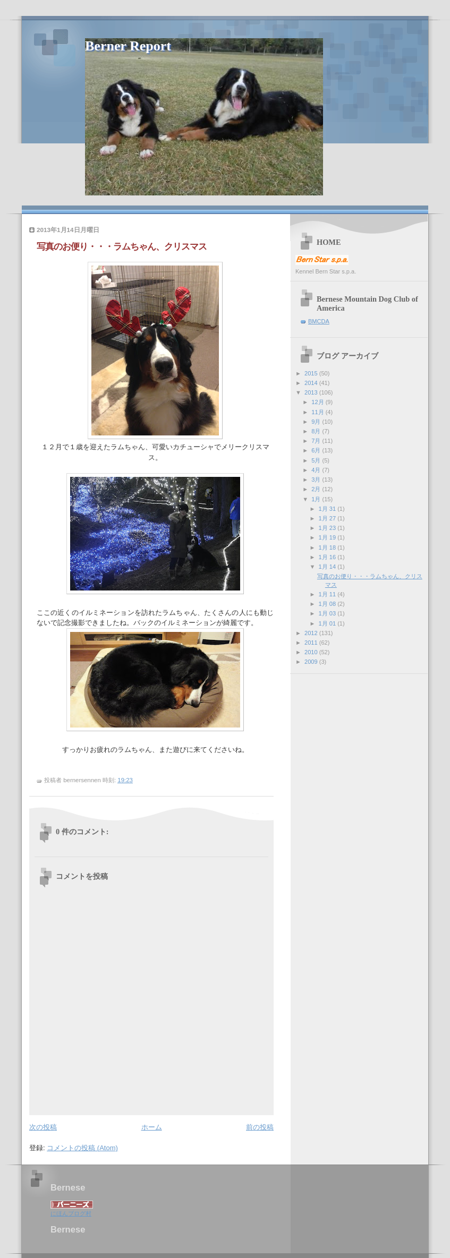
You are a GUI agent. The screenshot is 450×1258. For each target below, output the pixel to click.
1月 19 (328, 537)
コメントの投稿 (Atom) (82, 1148)
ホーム (151, 1127)
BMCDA (318, 321)
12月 (318, 402)
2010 (311, 652)
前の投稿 (260, 1127)
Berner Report (128, 46)
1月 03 (328, 613)
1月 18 (328, 547)
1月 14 (328, 566)
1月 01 (328, 623)
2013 (311, 392)
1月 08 (328, 604)
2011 (311, 642)
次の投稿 (43, 1127)
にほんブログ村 (70, 1213)
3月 (316, 479)
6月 (316, 450)
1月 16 (328, 557)
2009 (311, 661)
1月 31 (328, 509)
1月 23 (328, 528)
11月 (318, 412)
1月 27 (328, 518)
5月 (316, 460)
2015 (311, 373)
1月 (316, 499)
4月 (316, 470)
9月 (316, 421)
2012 (311, 633)
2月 (316, 489)
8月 (316, 431)
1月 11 (328, 594)
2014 (311, 383)
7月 (316, 441)
